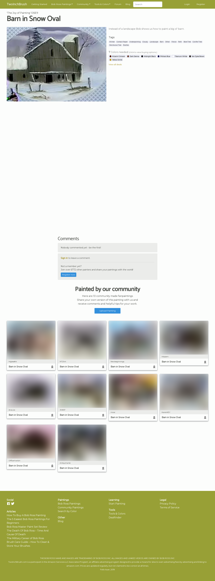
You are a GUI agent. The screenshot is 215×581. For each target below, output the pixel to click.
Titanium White (179, 56)
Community (83, 4)
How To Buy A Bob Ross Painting (26, 515)
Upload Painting (107, 311)
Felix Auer (105, 569)
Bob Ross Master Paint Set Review (27, 526)
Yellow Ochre (115, 60)
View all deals (115, 64)
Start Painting (117, 503)
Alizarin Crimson (117, 56)
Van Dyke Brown (196, 56)
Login (187, 4)
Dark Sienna (133, 56)
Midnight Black (148, 56)
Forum (118, 4)
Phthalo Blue (163, 56)
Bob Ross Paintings (61, 4)
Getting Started (39, 4)
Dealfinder (115, 517)
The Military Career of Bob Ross (25, 538)
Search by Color (67, 511)
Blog (127, 4)
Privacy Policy (168, 503)
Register (200, 4)
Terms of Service (169, 507)
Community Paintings (70, 507)
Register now (68, 275)
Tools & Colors (102, 4)
